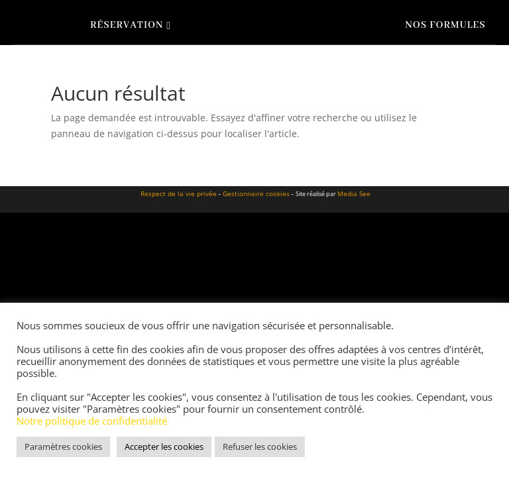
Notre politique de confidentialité (92, 420)
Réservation (127, 25)
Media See (353, 193)
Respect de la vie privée (179, 193)
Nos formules (445, 25)
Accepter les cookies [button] (164, 446)
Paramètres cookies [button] (63, 446)
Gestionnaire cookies (256, 193)
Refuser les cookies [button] (260, 446)
